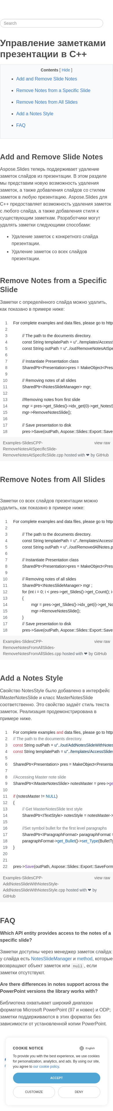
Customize (34, 1092)
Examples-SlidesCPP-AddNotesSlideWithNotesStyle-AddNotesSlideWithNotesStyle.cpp (34, 884)
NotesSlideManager (51, 958)
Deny (79, 1092)
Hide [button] (66, 70)
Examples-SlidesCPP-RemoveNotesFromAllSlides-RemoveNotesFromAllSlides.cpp (32, 647)
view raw (102, 443)
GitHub (102, 455)
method (84, 958)
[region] (56, 377)
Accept (56, 1078)
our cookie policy (46, 1067)
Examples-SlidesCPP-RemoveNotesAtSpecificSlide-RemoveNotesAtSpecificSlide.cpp (33, 449)
